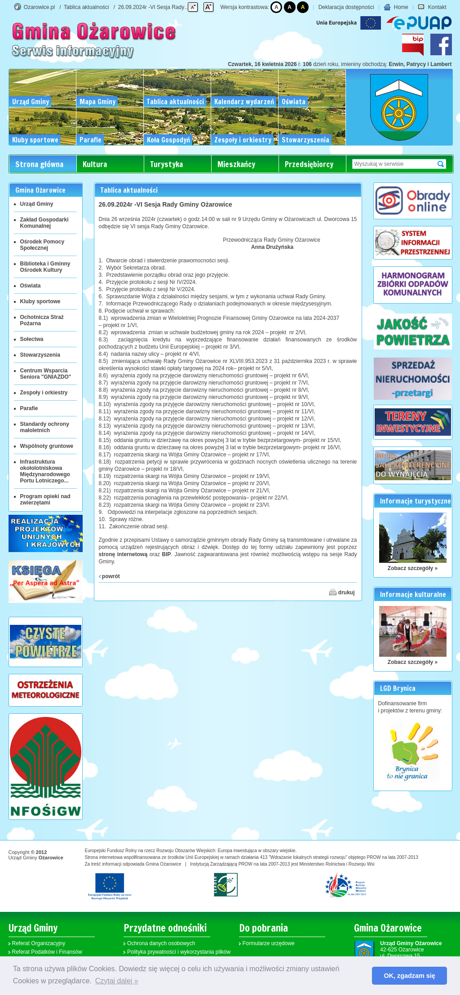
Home (396, 7)
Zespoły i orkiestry (44, 392)
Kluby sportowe (40, 301)
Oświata (30, 286)
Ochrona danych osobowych (161, 943)
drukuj (341, 592)
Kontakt (432, 7)
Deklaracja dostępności (346, 7)
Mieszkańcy (236, 164)
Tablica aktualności (86, 7)
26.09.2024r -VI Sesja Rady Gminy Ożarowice (173, 7)
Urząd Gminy (36, 204)
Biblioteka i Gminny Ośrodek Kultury (45, 267)
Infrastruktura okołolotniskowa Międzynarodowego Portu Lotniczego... (45, 471)
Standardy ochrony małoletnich (44, 427)
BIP (166, 554)
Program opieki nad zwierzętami (45, 499)
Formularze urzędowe (269, 943)
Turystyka (166, 164)
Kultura (95, 164)
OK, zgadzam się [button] (409, 975)
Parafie (29, 408)
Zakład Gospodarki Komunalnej (44, 223)
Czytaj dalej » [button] (116, 981)
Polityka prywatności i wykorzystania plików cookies (178, 955)
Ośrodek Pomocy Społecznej (42, 245)
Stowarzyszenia (40, 355)
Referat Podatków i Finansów (47, 952)
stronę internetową (123, 554)
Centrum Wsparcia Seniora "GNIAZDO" (45, 373)
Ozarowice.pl (39, 7)
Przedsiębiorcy (309, 164)
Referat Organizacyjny (39, 943)
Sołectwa (32, 339)
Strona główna (39, 164)
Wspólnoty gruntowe (47, 446)
